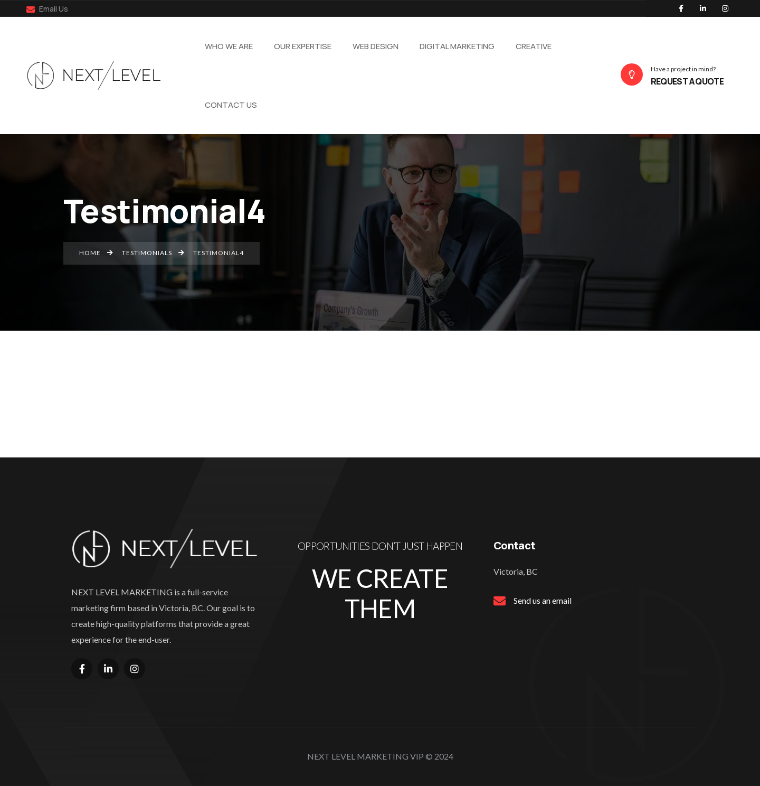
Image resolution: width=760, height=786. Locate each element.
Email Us (47, 9)
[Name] (97, 74)
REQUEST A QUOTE (687, 81)
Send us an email (543, 600)
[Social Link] (680, 8)
